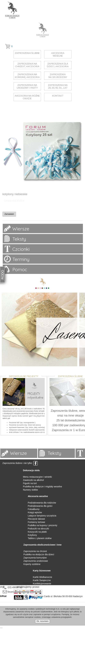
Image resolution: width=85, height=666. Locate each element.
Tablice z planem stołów (40, 538)
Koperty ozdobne (31, 564)
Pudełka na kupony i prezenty (42, 525)
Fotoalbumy (34, 509)
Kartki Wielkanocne (42, 577)
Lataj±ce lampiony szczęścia (42, 515)
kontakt (57, 95)
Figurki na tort (30, 483)
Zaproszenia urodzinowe (35, 561)
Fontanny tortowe (36, 522)
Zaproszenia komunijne (35, 557)
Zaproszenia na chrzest (35, 551)
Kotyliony (32, 535)
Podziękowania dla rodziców (42, 502)
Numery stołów (30, 489)
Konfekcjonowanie (42, 583)
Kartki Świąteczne (42, 580)
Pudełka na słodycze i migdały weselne (42, 486)
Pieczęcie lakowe (36, 519)
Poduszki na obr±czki (38, 528)
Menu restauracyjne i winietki (37, 477)
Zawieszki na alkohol (33, 480)
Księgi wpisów (35, 512)
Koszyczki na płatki (37, 532)
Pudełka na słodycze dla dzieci (38, 554)
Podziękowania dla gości (40, 506)
